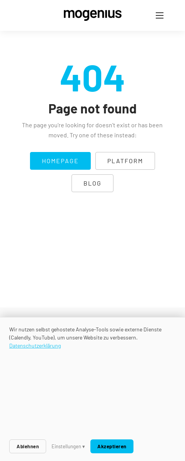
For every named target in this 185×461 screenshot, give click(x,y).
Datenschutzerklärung (35, 345)
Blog (92, 183)
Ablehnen (28, 446)
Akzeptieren (112, 446)
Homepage (60, 160)
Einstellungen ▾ (68, 446)
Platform (125, 160)
